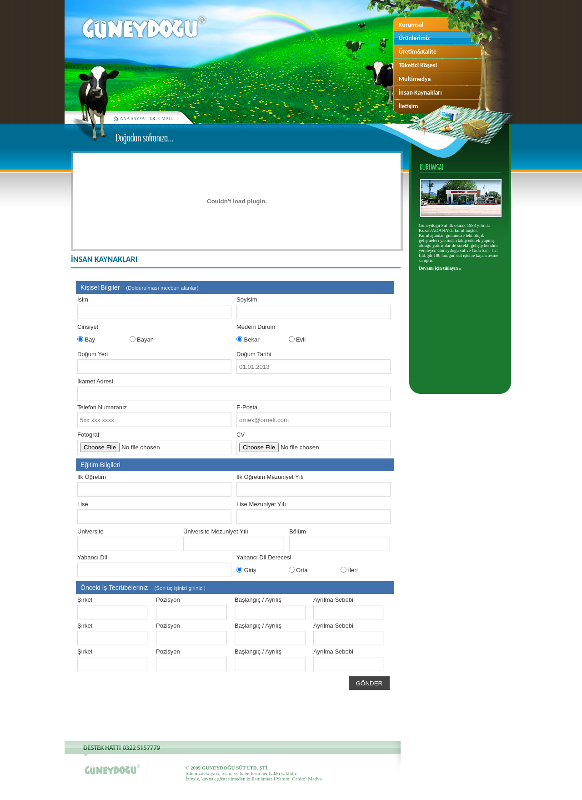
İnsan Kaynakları (420, 92)
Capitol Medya (307, 778)
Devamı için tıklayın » (440, 268)
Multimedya (415, 79)
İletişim (408, 106)
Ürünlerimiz (414, 38)
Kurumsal (411, 25)
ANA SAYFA (132, 118)
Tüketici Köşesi (418, 65)
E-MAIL (165, 118)
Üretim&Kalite (417, 51)
